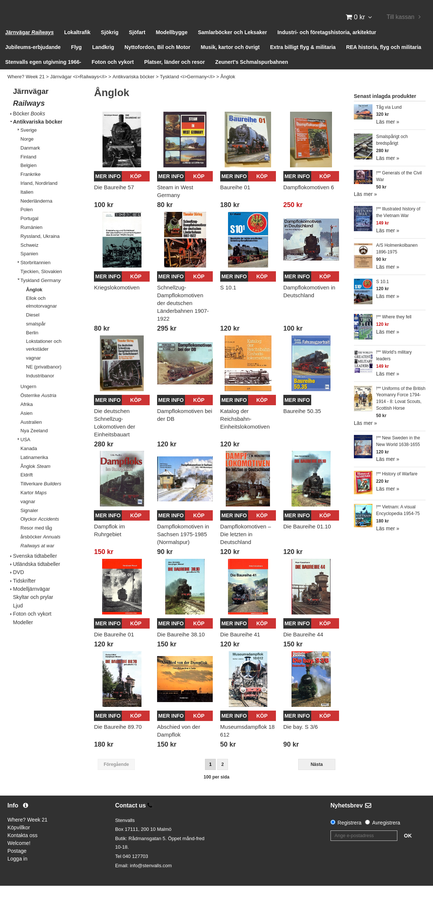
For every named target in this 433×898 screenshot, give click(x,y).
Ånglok (228, 89)
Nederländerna (36, 213)
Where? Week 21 (26, 89)
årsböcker (40, 548)
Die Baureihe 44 (303, 646)
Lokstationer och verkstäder (43, 357)
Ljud (18, 617)
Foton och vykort (113, 74)
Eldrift (26, 487)
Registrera (350, 835)
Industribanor (40, 387)
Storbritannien (35, 275)
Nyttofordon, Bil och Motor (157, 59)
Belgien (28, 177)
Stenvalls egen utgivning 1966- (43, 74)
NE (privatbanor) (43, 378)
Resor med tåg (36, 540)
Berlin (32, 344)
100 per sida (216, 789)
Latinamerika (34, 469)
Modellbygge (172, 44)
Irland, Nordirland (39, 195)
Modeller (23, 634)
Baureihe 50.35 (302, 423)
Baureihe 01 (235, 199)
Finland (28, 168)
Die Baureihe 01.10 (307, 538)
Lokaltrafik (77, 44)
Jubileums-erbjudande (33, 59)
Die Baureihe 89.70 (117, 739)
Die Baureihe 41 (240, 646)
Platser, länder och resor (174, 74)
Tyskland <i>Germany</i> (187, 89)
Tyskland (40, 292)
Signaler (29, 522)
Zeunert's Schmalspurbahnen (251, 74)
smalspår (36, 335)
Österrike (38, 407)
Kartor (33, 504)
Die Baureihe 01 (114, 646)
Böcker (29, 125)
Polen (26, 221)
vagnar (33, 370)
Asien (26, 425)
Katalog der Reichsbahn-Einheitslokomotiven (245, 431)
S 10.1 (228, 299)
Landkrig (103, 59)
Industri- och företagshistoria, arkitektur (326, 44)
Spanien (29, 266)
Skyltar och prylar (33, 609)
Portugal (29, 230)
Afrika (26, 416)
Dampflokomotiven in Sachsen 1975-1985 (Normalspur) (183, 546)
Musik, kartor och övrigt (230, 59)
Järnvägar (29, 44)
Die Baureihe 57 (114, 199)
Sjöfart (137, 44)
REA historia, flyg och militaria (383, 59)
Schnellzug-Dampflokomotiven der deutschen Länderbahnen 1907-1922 (183, 315)
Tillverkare (40, 496)
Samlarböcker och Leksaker (232, 44)
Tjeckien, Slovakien (41, 283)
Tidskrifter (24, 593)
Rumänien (31, 239)
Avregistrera (386, 835)
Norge (26, 151)
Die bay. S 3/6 (300, 739)
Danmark (30, 160)
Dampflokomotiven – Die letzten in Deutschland (245, 546)
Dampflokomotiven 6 (308, 199)
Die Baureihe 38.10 (181, 646)
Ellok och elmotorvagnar (41, 314)
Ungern (28, 399)
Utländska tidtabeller (36, 576)
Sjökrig (109, 44)
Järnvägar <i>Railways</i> (78, 89)
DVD (18, 584)
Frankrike (30, 186)
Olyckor (39, 531)
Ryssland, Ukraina (40, 248)
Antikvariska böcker (133, 89)
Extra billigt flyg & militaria (303, 59)
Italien (26, 204)
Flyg (76, 59)
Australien (31, 434)
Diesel (32, 327)
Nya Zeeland (34, 443)
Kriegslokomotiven (117, 299)
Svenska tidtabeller (35, 568)
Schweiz (29, 257)
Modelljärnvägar (31, 601)
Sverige (28, 142)
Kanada (28, 460)
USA (25, 452)
